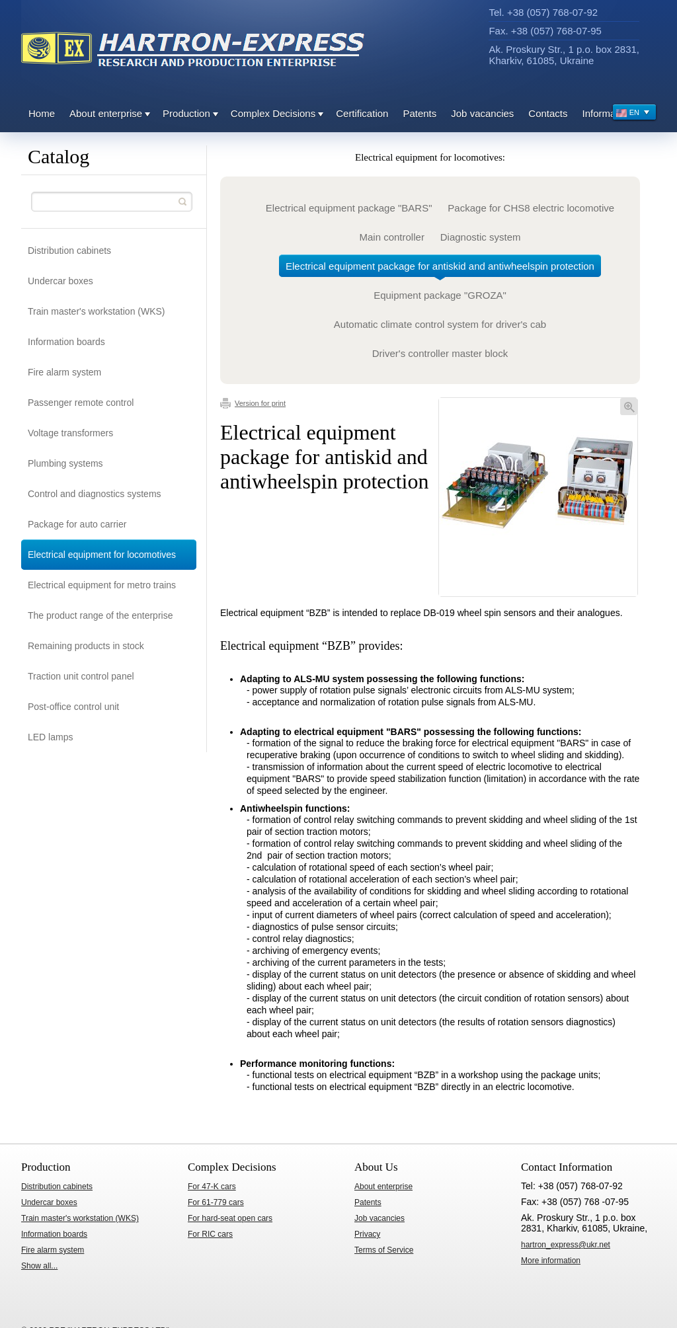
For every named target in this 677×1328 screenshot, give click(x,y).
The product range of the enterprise (100, 615)
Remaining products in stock (86, 646)
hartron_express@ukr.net (565, 1244)
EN (633, 114)
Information (607, 113)
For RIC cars (210, 1234)
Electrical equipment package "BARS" (349, 208)
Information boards (66, 341)
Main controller (392, 237)
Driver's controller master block (440, 353)
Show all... (39, 1265)
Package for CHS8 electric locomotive (531, 208)
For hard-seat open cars (230, 1218)
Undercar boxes (60, 281)
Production (186, 113)
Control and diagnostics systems (94, 493)
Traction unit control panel (81, 676)
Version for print (253, 403)
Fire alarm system (64, 372)
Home (41, 113)
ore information (550, 1260)
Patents (419, 113)
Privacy (367, 1234)
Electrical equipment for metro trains (102, 585)
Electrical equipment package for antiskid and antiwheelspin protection (440, 268)
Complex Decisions (273, 113)
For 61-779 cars (216, 1202)
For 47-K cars (212, 1186)
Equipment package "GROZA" (440, 295)
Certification (362, 113)
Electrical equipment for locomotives (102, 554)
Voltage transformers (70, 433)
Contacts (547, 113)
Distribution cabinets (69, 250)
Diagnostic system (480, 237)
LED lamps (50, 737)
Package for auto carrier (77, 524)
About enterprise (105, 113)
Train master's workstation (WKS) (96, 311)
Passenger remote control (81, 402)
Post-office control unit (73, 706)
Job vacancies (482, 113)
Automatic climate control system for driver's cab (440, 324)
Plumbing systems (65, 463)
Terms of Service (383, 1250)
